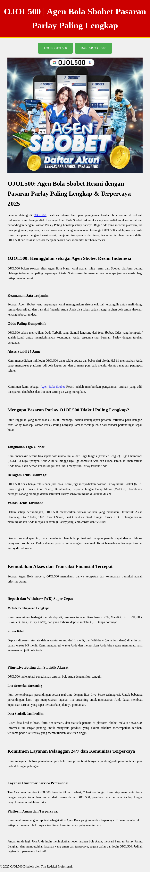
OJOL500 (40, 215)
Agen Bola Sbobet (53, 386)
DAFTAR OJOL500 (93, 48)
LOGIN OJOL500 (55, 48)
